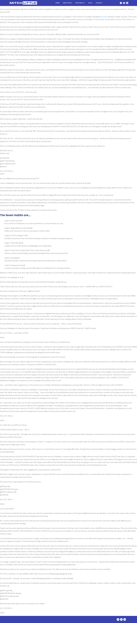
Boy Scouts (103, 17)
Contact (99, 3)
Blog (90, 3)
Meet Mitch (67, 3)
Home (58, 3)
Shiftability (80, 3)
